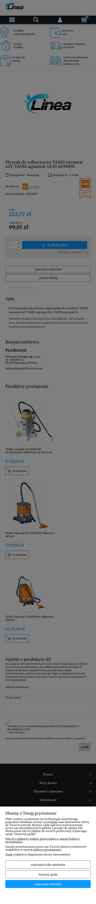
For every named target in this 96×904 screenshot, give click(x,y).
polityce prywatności (47, 849)
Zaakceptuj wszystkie (48, 884)
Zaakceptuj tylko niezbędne (48, 864)
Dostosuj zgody (48, 874)
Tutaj (8, 854)
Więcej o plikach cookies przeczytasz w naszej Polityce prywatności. (42, 840)
